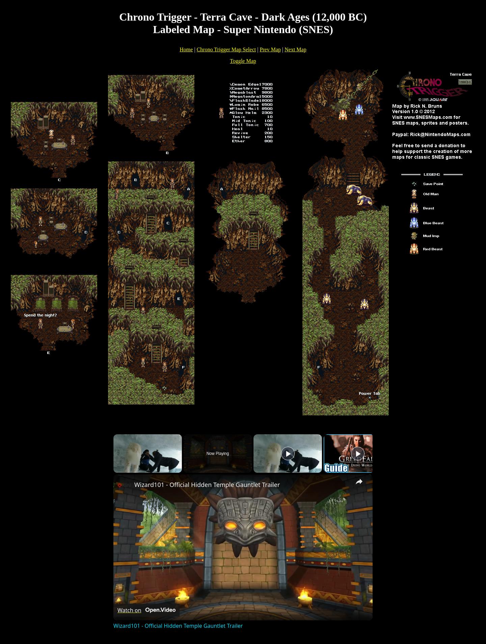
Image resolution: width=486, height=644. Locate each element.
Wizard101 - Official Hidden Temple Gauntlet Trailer (207, 485)
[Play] (288, 453)
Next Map (295, 49)
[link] (124, 485)
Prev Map (270, 49)
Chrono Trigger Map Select (226, 49)
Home (186, 49)
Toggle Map (243, 61)
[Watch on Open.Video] (146, 610)
